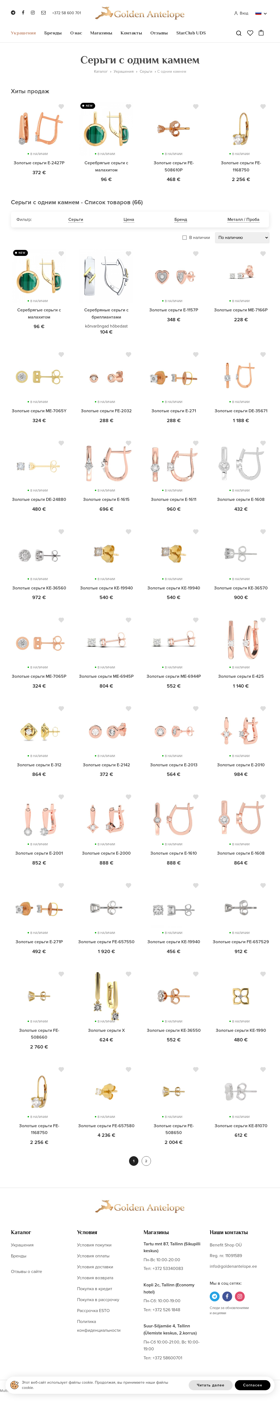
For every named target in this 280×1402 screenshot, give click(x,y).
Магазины (101, 33)
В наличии (199, 237)
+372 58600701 (167, 1358)
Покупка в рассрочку (98, 1300)
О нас (76, 33)
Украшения (23, 33)
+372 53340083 (168, 1269)
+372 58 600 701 (66, 13)
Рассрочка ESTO (93, 1311)
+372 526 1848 (166, 1310)
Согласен (252, 1385)
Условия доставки (95, 1267)
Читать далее (210, 1385)
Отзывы (159, 33)
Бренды (53, 33)
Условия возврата (95, 1278)
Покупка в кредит (94, 1289)
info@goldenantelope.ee (233, 1266)
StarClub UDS (191, 33)
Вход (241, 13)
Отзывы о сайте (26, 1272)
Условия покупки (94, 1245)
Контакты (131, 33)
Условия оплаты (93, 1256)
